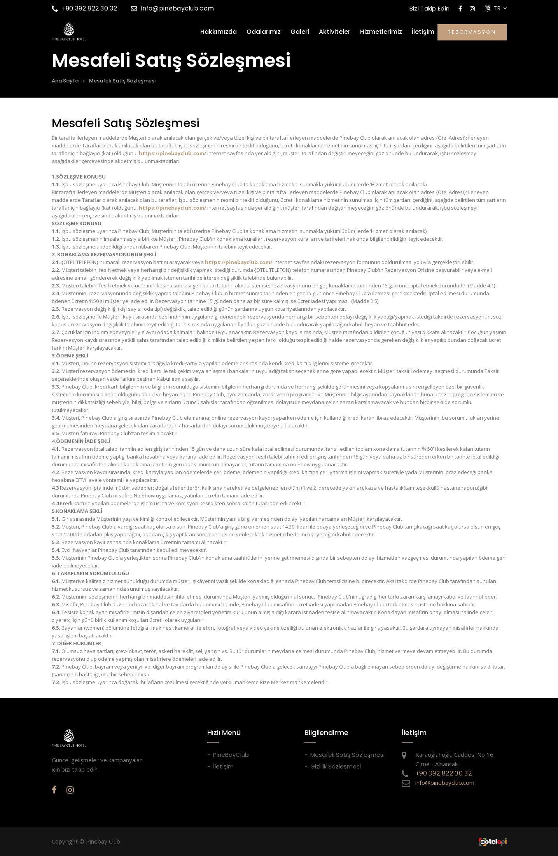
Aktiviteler (334, 32)
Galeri (299, 32)
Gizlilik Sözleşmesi (335, 766)
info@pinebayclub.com (172, 8)
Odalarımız (264, 32)
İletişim (423, 32)
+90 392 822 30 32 (84, 8)
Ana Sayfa (65, 80)
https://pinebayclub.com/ (172, 153)
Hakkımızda (218, 32)
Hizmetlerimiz (381, 32)
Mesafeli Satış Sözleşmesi (122, 80)
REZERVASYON (472, 32)
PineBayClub (231, 755)
